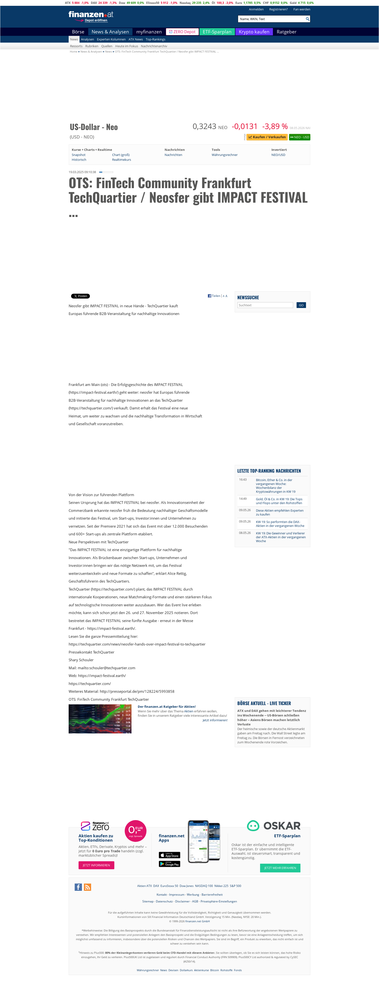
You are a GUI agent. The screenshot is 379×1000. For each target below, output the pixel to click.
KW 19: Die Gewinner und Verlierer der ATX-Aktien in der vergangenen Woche (281, 537)
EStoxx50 (152, 3)
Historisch (79, 159)
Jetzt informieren (96, 865)
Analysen (87, 39)
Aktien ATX (144, 886)
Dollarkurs (186, 970)
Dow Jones (187, 886)
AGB (195, 901)
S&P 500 (235, 886)
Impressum (176, 894)
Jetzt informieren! (215, 720)
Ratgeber (287, 32)
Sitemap (147, 901)
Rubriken (91, 46)
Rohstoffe (226, 970)
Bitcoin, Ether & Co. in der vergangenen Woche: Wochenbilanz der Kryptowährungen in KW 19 (275, 486)
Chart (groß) (121, 155)
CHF (266, 3)
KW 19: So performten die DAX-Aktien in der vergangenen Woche (280, 524)
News (74, 39)
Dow (122, 3)
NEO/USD (278, 155)
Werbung (193, 894)
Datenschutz (164, 901)
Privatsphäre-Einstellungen (219, 901)
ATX (68, 3)
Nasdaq (185, 3)
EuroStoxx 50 (169, 886)
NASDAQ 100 (204, 886)
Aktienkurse (201, 970)
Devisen (173, 970)
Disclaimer (182, 901)
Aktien (188, 711)
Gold (293, 3)
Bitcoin (214, 970)
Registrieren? (278, 9)
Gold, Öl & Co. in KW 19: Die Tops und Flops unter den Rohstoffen (279, 501)
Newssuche (248, 297)
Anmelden (256, 9)
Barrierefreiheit (212, 894)
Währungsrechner (225, 155)
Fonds (238, 970)
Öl (213, 3)
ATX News (136, 39)
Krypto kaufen (254, 32)
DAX (94, 3)
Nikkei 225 (221, 886)
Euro (238, 3)
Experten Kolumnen (111, 39)
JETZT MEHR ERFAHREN (280, 868)
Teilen (216, 296)
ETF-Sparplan (217, 32)
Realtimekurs (121, 159)
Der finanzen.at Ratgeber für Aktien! (167, 706)
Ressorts (76, 46)
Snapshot (79, 155)
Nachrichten (173, 155)
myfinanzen (149, 32)
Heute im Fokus (126, 46)
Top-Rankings (155, 39)
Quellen (106, 46)
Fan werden (301, 9)
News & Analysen (110, 32)
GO (301, 305)
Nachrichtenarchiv (154, 46)
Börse (78, 32)
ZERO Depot (185, 31)
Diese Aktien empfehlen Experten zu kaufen (280, 512)
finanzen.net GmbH (197, 921)
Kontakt (162, 894)
